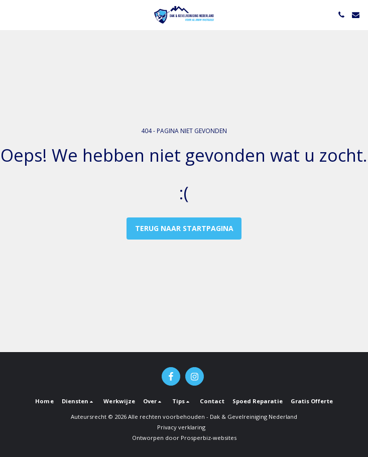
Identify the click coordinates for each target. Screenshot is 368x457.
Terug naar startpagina (184, 228)
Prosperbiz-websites (208, 437)
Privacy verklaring (181, 427)
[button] (11, 14)
